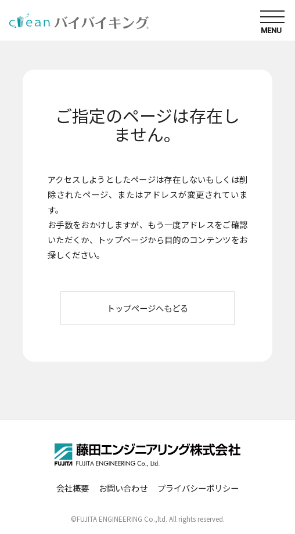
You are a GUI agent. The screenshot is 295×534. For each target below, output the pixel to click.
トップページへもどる (147, 308)
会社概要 (72, 488)
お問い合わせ (123, 488)
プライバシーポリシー (198, 488)
